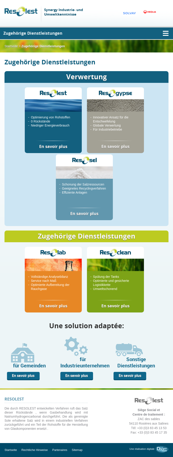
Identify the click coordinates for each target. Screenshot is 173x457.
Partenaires (59, 450)
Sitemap (77, 450)
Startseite (11, 46)
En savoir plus (23, 375)
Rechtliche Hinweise (34, 450)
